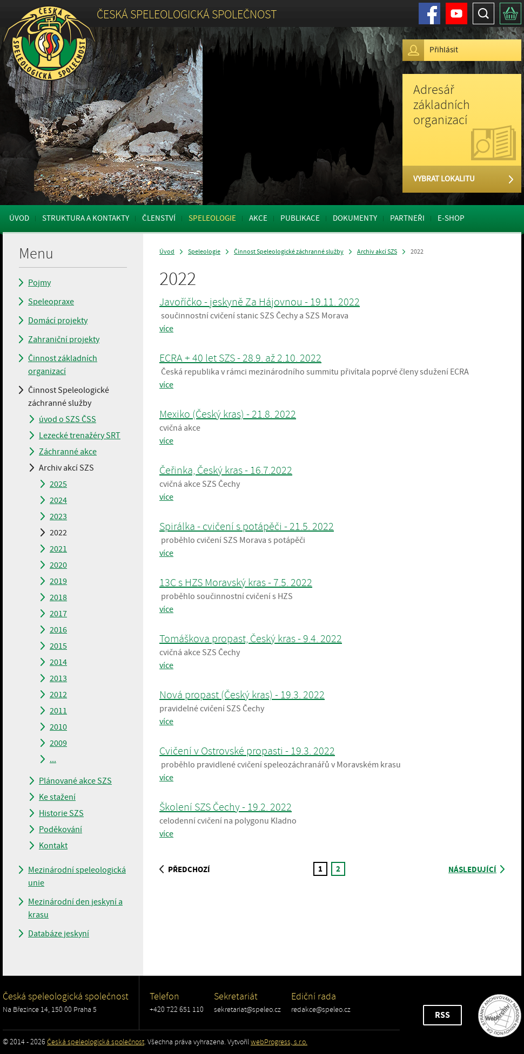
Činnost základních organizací (62, 365)
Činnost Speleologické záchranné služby (68, 397)
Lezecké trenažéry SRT (79, 435)
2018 (58, 597)
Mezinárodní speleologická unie (77, 876)
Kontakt (53, 845)
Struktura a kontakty (85, 218)
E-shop (451, 218)
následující (476, 869)
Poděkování (60, 829)
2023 (58, 516)
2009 (58, 743)
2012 (58, 694)
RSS (442, 1015)
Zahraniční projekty (63, 339)
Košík (510, 13)
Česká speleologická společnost (95, 1041)
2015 (58, 646)
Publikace (300, 218)
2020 (58, 565)
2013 (58, 678)
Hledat (483, 13)
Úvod (19, 218)
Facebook (429, 13)
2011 (58, 710)
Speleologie (212, 218)
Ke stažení (57, 797)
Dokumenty (355, 218)
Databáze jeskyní (58, 933)
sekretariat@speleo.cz (247, 1009)
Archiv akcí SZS (66, 468)
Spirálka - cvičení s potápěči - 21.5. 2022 (246, 526)
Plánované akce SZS (75, 781)
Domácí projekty (58, 320)
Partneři (407, 218)
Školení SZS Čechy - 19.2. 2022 (225, 807)
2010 (58, 727)
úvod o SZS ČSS (67, 419)
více (166, 328)
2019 (58, 581)
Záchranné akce (68, 451)
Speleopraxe (51, 301)
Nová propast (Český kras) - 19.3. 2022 (242, 695)
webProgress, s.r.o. (279, 1041)
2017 (58, 613)
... (53, 759)
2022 (58, 532)
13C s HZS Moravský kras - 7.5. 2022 (235, 582)
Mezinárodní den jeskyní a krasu (75, 908)
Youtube (456, 13)
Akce (258, 218)
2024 (58, 500)
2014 (58, 662)
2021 (58, 548)
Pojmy (39, 282)
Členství (159, 218)
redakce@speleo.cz (321, 1009)
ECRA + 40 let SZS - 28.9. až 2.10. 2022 (240, 358)
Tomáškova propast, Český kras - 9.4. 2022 (250, 638)
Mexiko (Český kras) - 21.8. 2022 (227, 414)
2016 (58, 629)
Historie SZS (61, 813)
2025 (58, 484)
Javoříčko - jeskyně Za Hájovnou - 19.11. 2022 (259, 302)
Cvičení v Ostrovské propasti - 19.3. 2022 (247, 751)
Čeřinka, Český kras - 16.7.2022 (225, 470)
